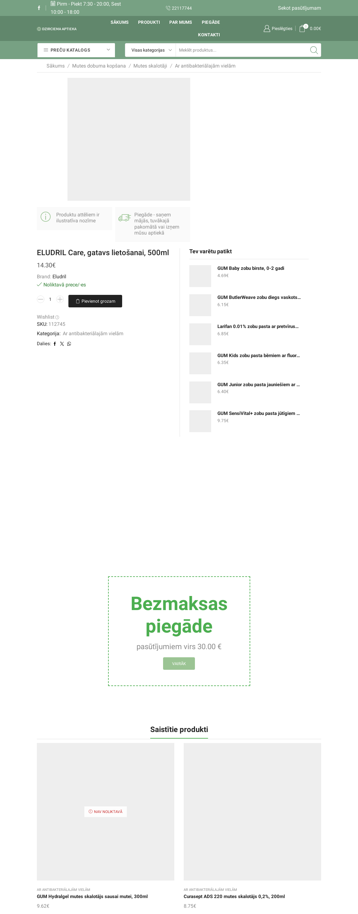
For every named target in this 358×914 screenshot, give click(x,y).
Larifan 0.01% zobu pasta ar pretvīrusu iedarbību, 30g (257, 156)
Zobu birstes (257, 836)
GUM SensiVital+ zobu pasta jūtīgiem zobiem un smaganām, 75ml (257, 243)
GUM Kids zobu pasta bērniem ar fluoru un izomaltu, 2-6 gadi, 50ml (257, 185)
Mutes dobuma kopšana (99, 66)
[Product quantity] (153, 147)
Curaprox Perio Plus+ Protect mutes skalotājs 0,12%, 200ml (299, 659)
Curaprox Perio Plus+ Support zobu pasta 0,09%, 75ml (200, 659)
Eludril (162, 124)
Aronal (179, 736)
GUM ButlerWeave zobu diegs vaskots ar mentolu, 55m (257, 127)
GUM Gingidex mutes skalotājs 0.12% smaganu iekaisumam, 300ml (251, 663)
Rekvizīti (193, 825)
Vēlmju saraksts (141, 817)
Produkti (149, 22)
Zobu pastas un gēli (265, 811)
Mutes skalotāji (150, 66)
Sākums (120, 22)
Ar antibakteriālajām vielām (205, 66)
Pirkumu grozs (140, 829)
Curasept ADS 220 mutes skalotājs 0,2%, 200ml (102, 659)
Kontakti (209, 34)
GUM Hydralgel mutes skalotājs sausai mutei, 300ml (54, 659)
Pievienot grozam (169, 159)
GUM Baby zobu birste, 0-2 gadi (257, 98)
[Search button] (314, 50)
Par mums (180, 22)
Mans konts (137, 842)
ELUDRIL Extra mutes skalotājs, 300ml (153, 655)
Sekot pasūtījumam (299, 8)
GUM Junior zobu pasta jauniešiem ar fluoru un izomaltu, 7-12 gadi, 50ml (257, 214)
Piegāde (211, 22)
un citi (250, 849)
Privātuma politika (204, 862)
